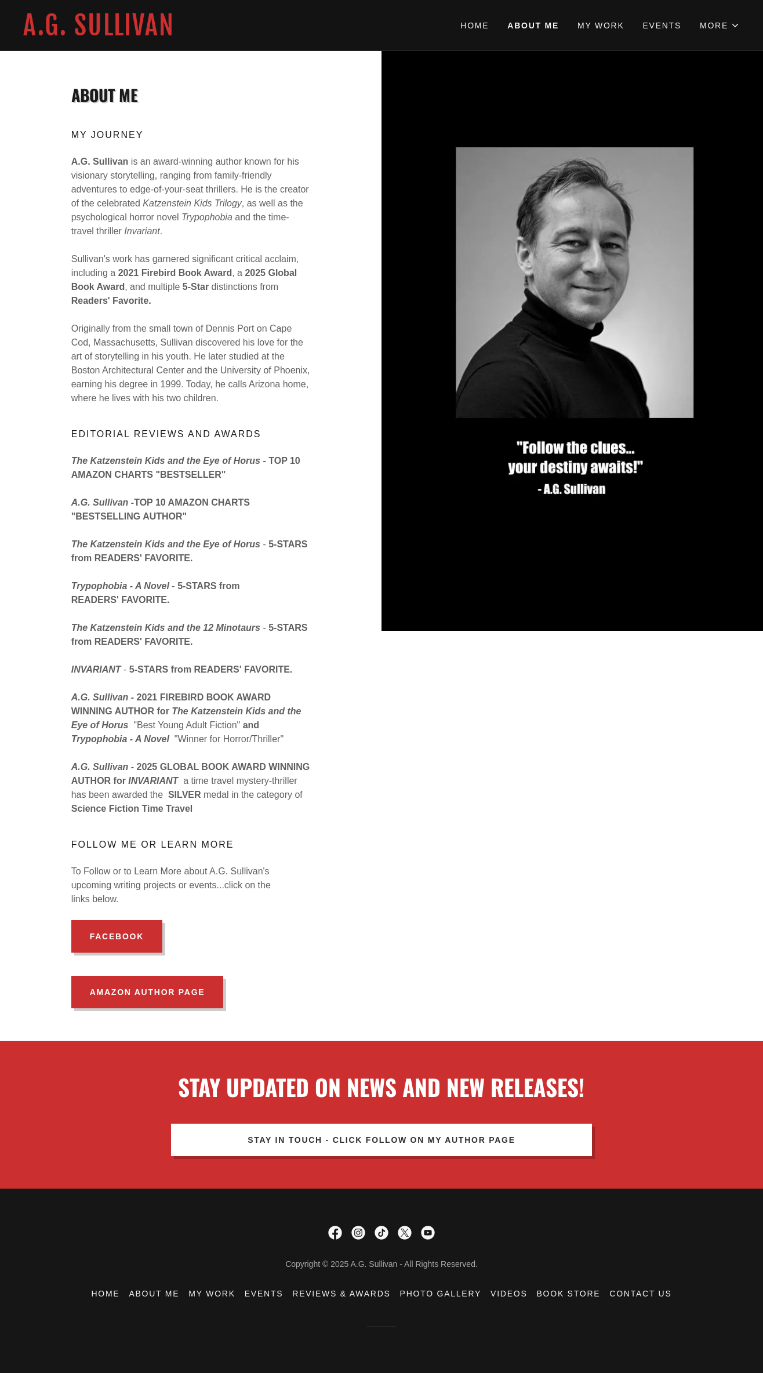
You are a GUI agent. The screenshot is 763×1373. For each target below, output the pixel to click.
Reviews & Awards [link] (341, 1293)
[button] (720, 25)
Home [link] (474, 25)
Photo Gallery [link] (441, 1293)
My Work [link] (600, 25)
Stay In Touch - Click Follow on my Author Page (381, 1140)
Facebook (117, 936)
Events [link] (661, 25)
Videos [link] (508, 1293)
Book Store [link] (569, 1293)
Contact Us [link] (640, 1293)
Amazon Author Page (147, 992)
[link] (202, 32)
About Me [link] (533, 25)
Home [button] (105, 1293)
